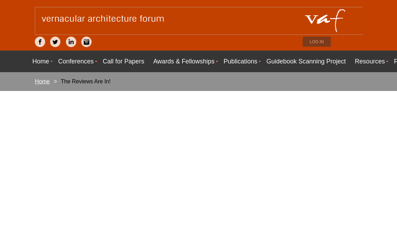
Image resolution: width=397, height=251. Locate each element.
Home (42, 81)
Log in (317, 41)
